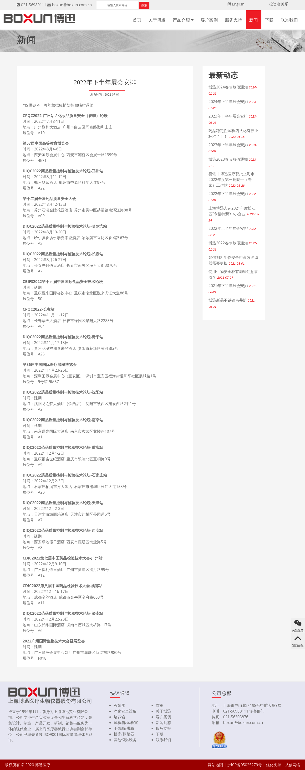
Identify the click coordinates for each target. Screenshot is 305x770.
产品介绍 (181, 20)
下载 (269, 20)
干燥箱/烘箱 (124, 728)
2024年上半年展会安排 (228, 101)
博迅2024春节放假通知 (228, 87)
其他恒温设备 (125, 739)
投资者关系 (278, 4)
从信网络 (292, 764)
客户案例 (209, 20)
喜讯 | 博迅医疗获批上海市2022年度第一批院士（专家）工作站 (231, 179)
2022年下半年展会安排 (228, 193)
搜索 (144, 5)
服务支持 (233, 20)
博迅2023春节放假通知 (228, 159)
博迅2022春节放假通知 (228, 243)
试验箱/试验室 (126, 722)
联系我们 (289, 20)
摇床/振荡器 (124, 734)
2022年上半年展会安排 (228, 228)
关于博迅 (157, 20)
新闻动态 (163, 722)
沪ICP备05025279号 (244, 764)
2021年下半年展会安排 (228, 285)
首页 (137, 20)
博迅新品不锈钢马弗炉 (227, 300)
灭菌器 (119, 705)
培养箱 (119, 716)
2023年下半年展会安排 (228, 116)
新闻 (253, 20)
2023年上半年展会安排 (228, 144)
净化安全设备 (125, 711)
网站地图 (215, 764)
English (238, 4)
